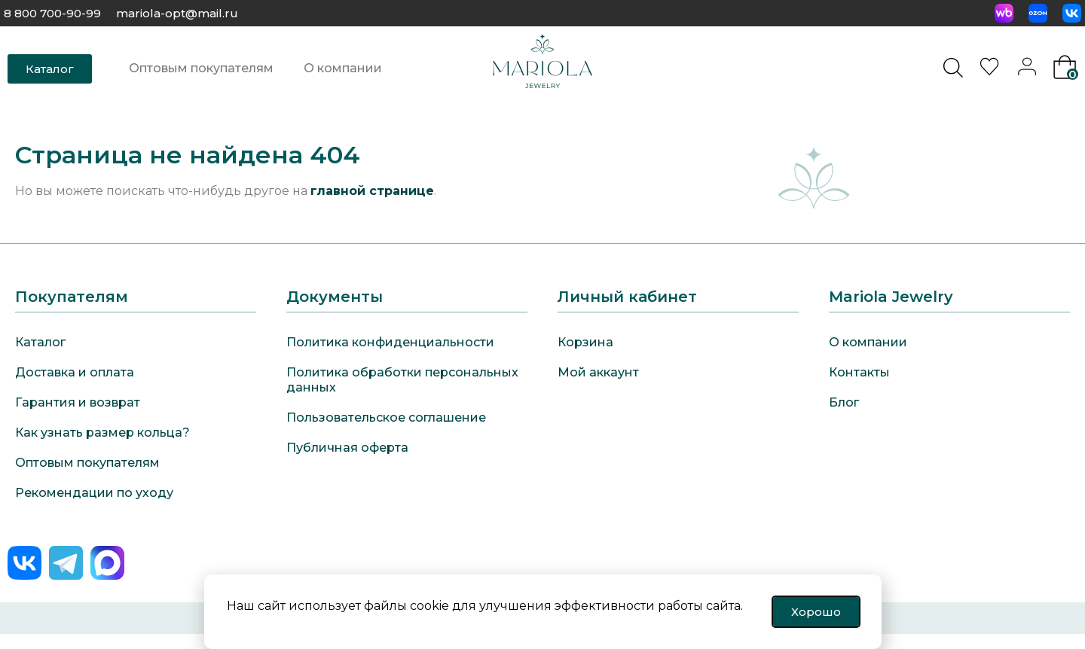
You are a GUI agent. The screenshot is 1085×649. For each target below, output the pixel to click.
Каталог (40, 342)
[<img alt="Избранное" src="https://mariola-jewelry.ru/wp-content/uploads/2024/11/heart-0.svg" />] (992, 71)
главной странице (372, 191)
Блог (844, 402)
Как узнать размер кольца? (102, 432)
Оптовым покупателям (201, 68)
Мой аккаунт (598, 372)
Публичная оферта (347, 447)
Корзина (585, 342)
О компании (343, 68)
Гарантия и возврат (77, 402)
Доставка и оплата (74, 372)
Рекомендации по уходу (94, 493)
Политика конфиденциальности (390, 342)
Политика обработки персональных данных (402, 380)
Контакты (859, 372)
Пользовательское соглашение (386, 417)
